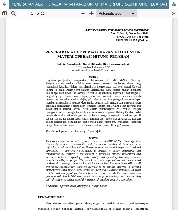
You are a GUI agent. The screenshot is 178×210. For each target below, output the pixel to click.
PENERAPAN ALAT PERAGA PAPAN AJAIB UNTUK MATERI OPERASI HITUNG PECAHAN (89, 4)
